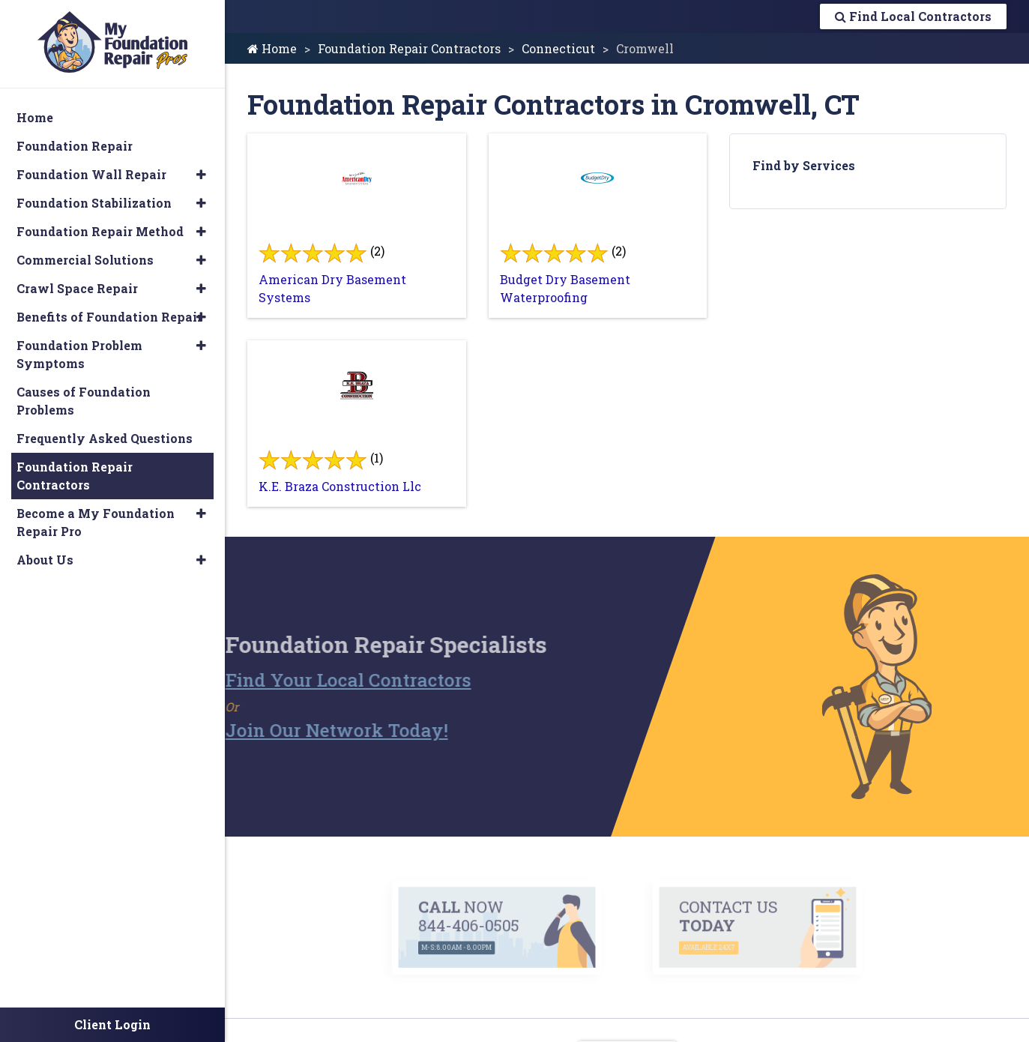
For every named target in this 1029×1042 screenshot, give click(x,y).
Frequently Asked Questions (104, 438)
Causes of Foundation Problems (83, 401)
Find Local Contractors (913, 16)
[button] (201, 174)
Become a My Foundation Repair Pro (95, 522)
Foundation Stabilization (94, 203)
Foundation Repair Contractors (409, 48)
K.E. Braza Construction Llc (340, 486)
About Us (44, 559)
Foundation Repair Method (100, 231)
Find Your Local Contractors (323, 680)
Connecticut (558, 48)
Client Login (112, 1024)
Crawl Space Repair (77, 288)
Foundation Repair (74, 146)
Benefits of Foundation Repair (109, 317)
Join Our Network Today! (311, 730)
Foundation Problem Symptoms (79, 354)
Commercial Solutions (85, 260)
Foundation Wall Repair (91, 174)
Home (272, 48)
